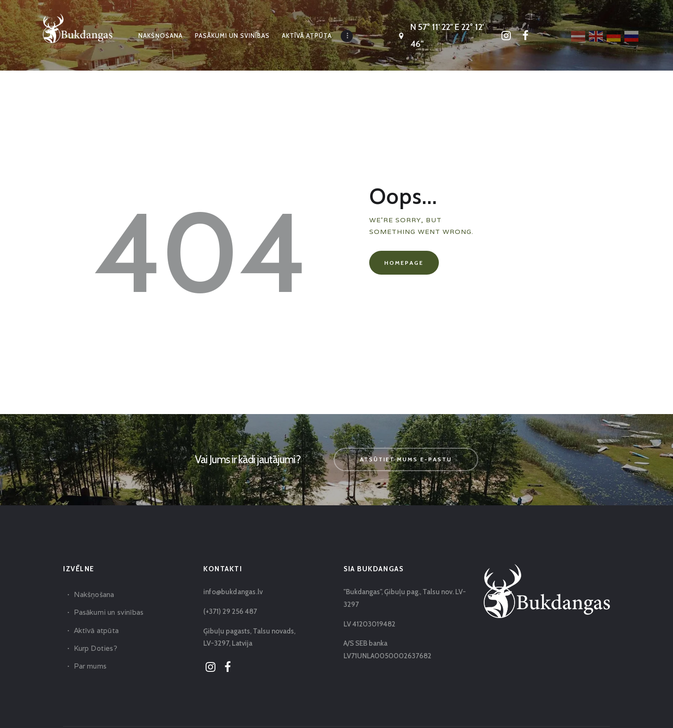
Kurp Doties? (95, 648)
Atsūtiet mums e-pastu (406, 459)
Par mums (90, 666)
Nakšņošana (94, 594)
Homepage (403, 262)
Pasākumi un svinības (108, 612)
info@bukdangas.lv (232, 592)
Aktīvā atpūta (96, 630)
